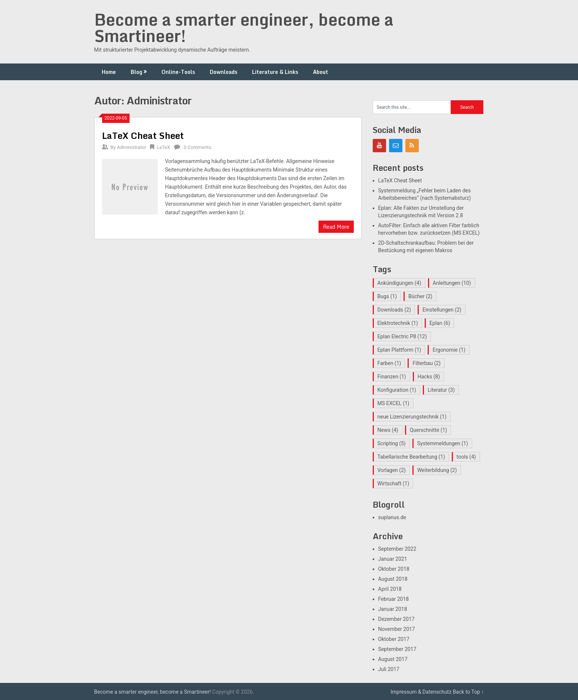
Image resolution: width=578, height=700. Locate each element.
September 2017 (397, 649)
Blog (136, 72)
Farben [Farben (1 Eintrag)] (389, 363)
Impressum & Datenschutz (421, 692)
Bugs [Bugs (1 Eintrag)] (387, 296)
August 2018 (393, 579)
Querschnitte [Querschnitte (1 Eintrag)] (428, 430)
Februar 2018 (393, 599)
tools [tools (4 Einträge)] (466, 457)
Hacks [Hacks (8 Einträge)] (429, 377)
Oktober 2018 (393, 569)
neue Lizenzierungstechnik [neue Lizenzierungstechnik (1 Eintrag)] (412, 417)
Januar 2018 (392, 609)
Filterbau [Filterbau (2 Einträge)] (426, 363)
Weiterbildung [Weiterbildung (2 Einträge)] (437, 470)
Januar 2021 (392, 559)
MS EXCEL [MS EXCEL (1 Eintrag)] (393, 403)
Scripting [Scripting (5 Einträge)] (392, 443)
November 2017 (396, 629)
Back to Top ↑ (468, 692)
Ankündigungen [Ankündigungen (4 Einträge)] (399, 283)
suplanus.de (392, 517)
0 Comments (197, 147)
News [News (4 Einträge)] (388, 430)
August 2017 (393, 659)
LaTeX (163, 147)
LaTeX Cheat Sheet (143, 135)
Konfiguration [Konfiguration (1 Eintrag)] (397, 390)
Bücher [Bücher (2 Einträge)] (420, 296)
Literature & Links (275, 72)
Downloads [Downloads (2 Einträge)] (394, 310)
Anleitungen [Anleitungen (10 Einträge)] (452, 283)
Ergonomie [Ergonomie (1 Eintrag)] (448, 350)
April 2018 (390, 589)
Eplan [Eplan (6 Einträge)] (440, 323)
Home (109, 72)
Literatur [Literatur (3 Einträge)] (441, 390)
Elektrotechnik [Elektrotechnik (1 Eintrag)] (398, 323)
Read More (336, 226)
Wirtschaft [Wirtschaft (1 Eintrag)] (393, 483)
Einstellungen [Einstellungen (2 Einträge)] (441, 310)
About (320, 72)
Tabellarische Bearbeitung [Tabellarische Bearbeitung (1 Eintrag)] (411, 457)
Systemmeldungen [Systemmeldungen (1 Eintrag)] (442, 443)
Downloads (223, 72)
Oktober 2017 (393, 639)
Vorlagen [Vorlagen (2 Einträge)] (392, 470)
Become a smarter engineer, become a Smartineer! (244, 27)
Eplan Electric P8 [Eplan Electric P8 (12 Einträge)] (402, 336)
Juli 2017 (388, 669)
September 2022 (397, 549)
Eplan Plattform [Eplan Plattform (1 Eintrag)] (399, 350)
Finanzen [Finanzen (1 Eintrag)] (392, 377)
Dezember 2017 (396, 619)
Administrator (131, 147)
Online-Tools (178, 72)
